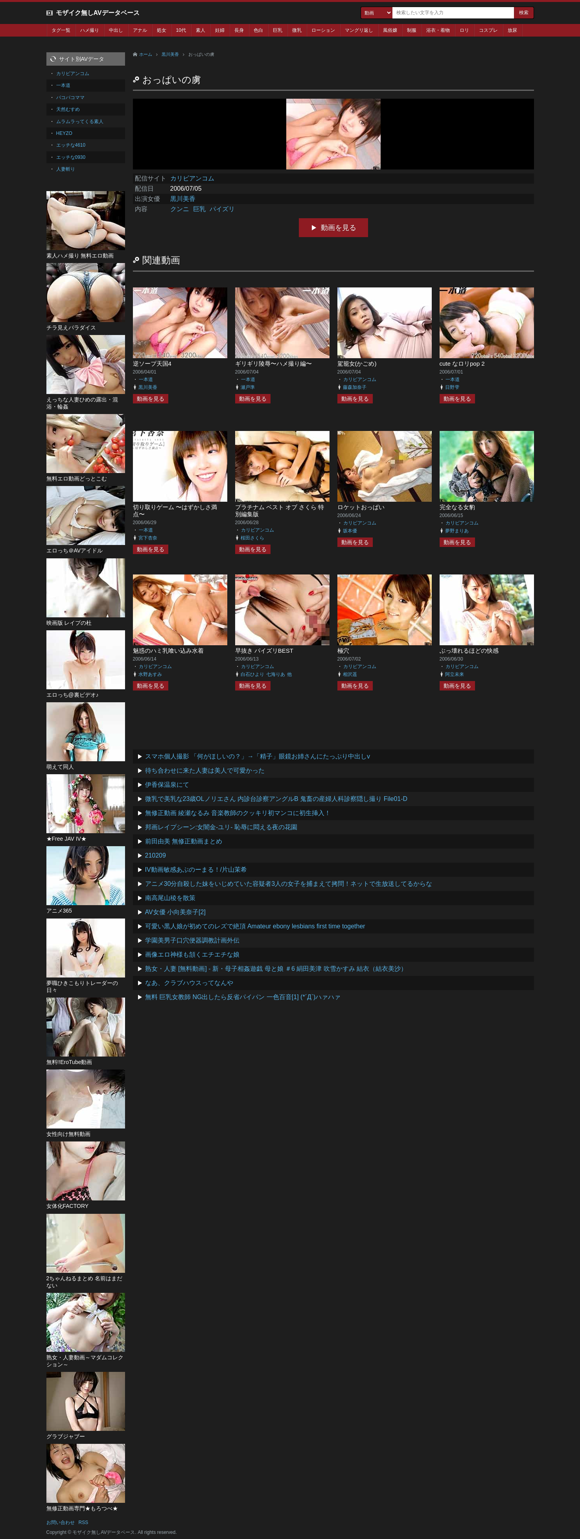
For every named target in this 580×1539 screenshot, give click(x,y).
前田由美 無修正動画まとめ (183, 841)
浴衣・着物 (438, 30)
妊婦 (220, 30)
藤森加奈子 (354, 387)
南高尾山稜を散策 (170, 898)
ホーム (145, 54)
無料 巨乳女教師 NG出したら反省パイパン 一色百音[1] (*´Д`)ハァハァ (243, 997)
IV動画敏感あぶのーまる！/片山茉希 (196, 869)
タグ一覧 (61, 30)
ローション (323, 30)
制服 (411, 30)
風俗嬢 (390, 30)
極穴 (343, 650)
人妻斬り (65, 169)
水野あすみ (150, 674)
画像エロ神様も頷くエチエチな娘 (192, 954)
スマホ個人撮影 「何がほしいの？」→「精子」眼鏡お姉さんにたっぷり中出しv (257, 756)
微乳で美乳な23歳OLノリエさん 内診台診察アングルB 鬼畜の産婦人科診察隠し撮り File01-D (276, 798)
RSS (83, 1522)
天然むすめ (68, 109)
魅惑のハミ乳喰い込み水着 (168, 650)
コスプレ (488, 30)
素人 (200, 30)
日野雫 (452, 387)
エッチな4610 (71, 145)
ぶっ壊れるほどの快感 (469, 650)
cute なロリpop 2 (462, 363)
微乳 (297, 30)
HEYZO (64, 133)
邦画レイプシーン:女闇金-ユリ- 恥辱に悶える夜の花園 (221, 827)
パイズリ (222, 209)
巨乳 (277, 30)
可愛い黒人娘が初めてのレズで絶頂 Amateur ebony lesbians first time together (255, 926)
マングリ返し (359, 30)
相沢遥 (350, 674)
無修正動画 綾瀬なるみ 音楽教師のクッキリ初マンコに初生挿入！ (238, 813)
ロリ (464, 30)
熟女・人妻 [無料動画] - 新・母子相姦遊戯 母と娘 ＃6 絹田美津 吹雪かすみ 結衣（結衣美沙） (276, 968)
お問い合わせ (60, 1522)
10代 (181, 30)
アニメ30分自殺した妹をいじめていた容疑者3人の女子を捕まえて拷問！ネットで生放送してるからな (289, 883)
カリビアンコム (192, 178)
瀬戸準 (248, 387)
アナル (140, 30)
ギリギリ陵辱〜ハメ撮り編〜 (273, 363)
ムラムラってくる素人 (79, 121)
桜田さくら (252, 538)
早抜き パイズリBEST (264, 650)
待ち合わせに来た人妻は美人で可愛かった (205, 770)
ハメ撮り (89, 30)
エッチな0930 (71, 157)
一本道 (146, 379)
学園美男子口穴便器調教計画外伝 (192, 940)
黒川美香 (170, 54)
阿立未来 (454, 674)
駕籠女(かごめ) (357, 363)
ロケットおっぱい (361, 507)
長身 (239, 30)
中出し (116, 30)
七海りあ (275, 674)
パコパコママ (70, 97)
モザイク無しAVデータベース (98, 12)
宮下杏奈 (147, 538)
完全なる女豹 (457, 507)
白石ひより (252, 674)
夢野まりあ (457, 531)
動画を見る (338, 228)
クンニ (179, 209)
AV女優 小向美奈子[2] (175, 912)
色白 (258, 30)
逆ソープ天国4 (152, 363)
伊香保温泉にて (167, 784)
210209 (155, 855)
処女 (161, 30)
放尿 (512, 30)
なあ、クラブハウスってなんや (189, 982)
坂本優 (350, 531)
